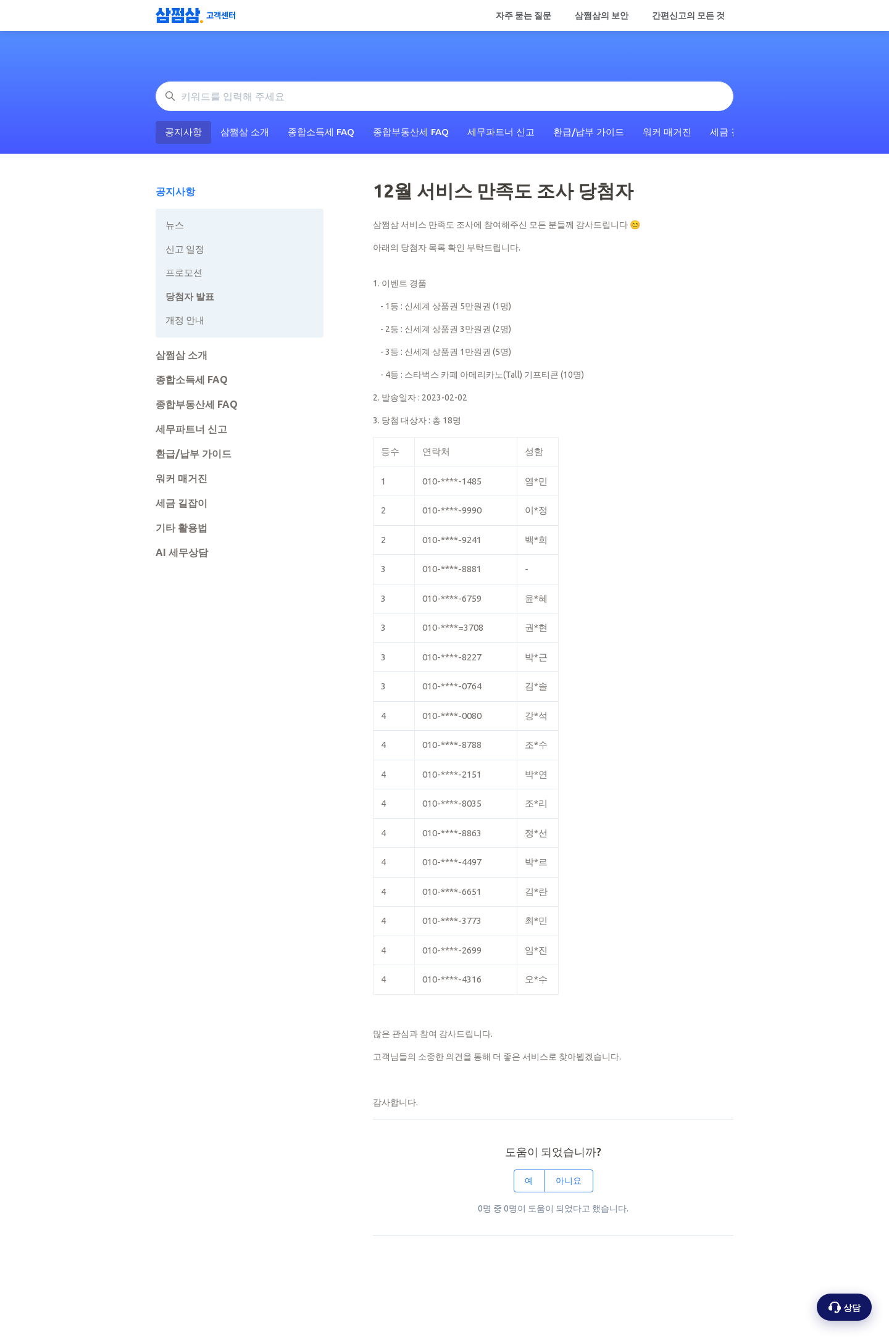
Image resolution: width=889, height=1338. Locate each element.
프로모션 (183, 272)
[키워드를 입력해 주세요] (444, 96)
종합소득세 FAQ (321, 132)
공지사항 (183, 132)
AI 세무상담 (182, 552)
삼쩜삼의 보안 (601, 15)
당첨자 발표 (189, 296)
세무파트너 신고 (501, 132)
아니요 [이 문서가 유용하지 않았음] (569, 1181)
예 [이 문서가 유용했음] (529, 1181)
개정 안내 (184, 320)
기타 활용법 (181, 527)
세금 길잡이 (181, 503)
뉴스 (174, 225)
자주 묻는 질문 (523, 15)
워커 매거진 (667, 132)
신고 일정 (184, 249)
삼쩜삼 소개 (244, 132)
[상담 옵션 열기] (844, 1307)
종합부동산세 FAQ (411, 132)
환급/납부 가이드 (588, 132)
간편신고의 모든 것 (688, 15)
